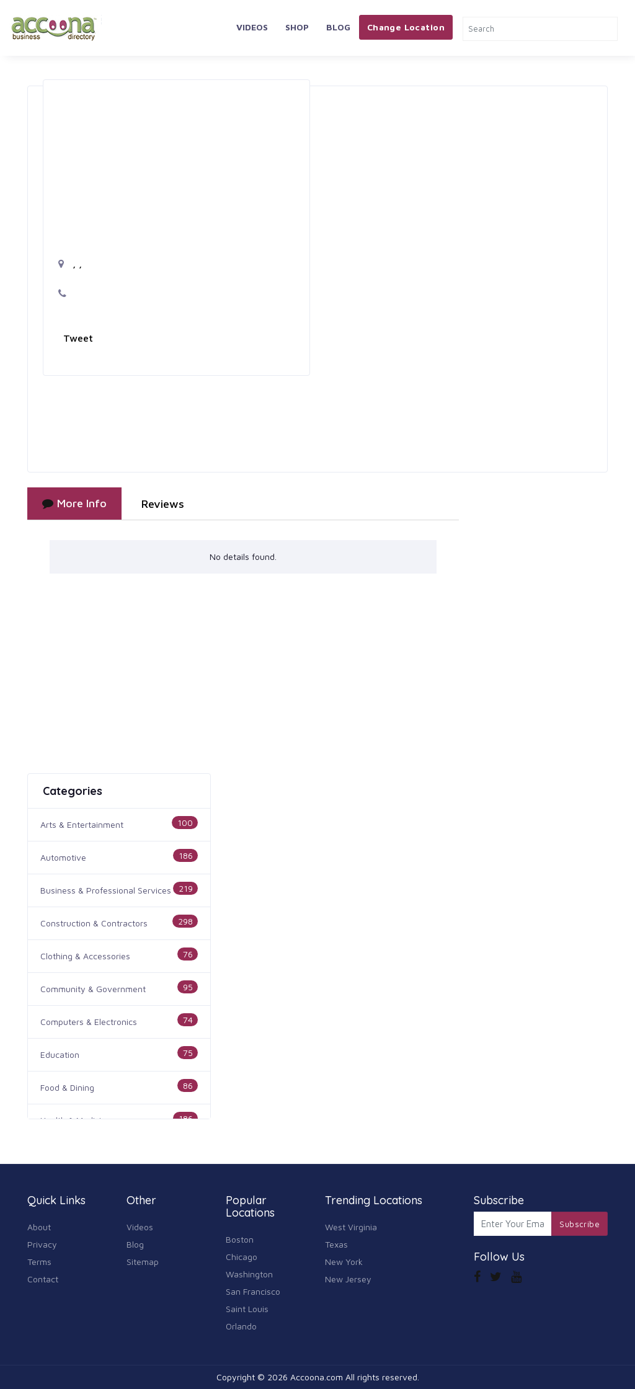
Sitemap (143, 1261)
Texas (336, 1244)
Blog (338, 27)
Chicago (241, 1256)
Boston (240, 1239)
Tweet (78, 338)
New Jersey (348, 1279)
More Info (74, 503)
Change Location (406, 27)
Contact (42, 1279)
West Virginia (351, 1227)
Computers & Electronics (88, 1021)
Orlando (241, 1326)
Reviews (162, 503)
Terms (39, 1261)
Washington (249, 1274)
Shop (297, 27)
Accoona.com (316, 1377)
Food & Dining (67, 1087)
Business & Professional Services (105, 890)
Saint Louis (247, 1308)
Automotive (63, 857)
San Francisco (253, 1291)
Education (59, 1054)
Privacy (42, 1244)
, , (70, 263)
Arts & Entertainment (81, 824)
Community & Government (93, 988)
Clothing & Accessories (85, 956)
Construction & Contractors (94, 923)
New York (344, 1261)
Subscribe (579, 1224)
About (39, 1227)
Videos (252, 27)
